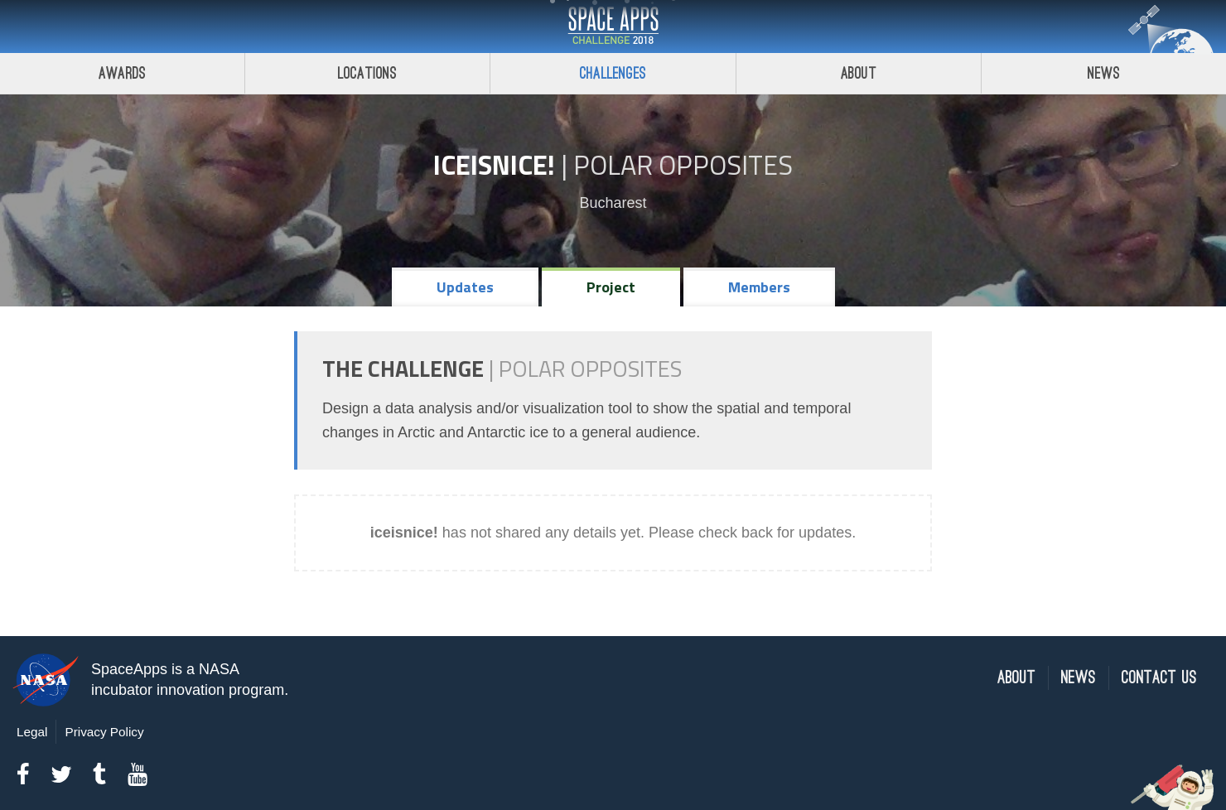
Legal (32, 732)
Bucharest (612, 203)
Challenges (613, 73)
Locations (368, 73)
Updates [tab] (465, 287)
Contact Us (1159, 678)
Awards (122, 73)
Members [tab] (759, 287)
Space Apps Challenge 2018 (613, 26)
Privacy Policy (104, 732)
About (858, 73)
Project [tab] (610, 287)
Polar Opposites (683, 165)
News (1078, 678)
